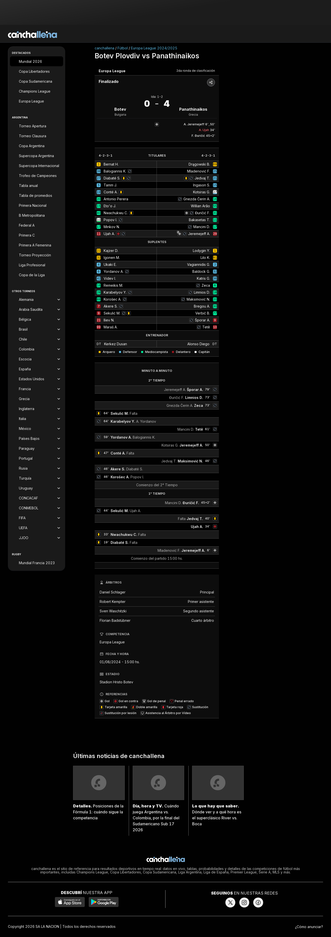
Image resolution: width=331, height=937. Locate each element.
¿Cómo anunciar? (309, 927)
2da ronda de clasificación (195, 70)
